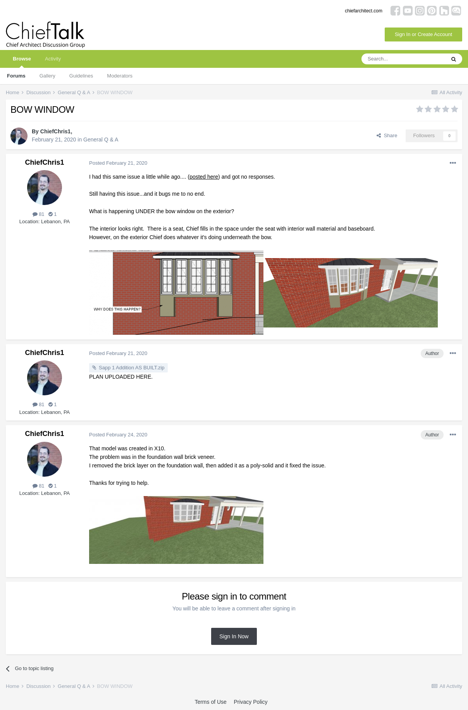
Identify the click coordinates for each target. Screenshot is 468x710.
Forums (16, 76)
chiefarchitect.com (363, 11)
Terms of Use (210, 702)
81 (39, 214)
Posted (118, 163)
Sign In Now (233, 636)
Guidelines (81, 76)
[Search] (403, 58)
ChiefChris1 (55, 131)
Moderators (119, 76)
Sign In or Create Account (423, 34)
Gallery (47, 76)
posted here (203, 177)
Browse (22, 62)
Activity (53, 59)
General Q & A (100, 139)
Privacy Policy (250, 702)
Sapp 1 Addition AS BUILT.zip (132, 368)
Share (387, 135)
